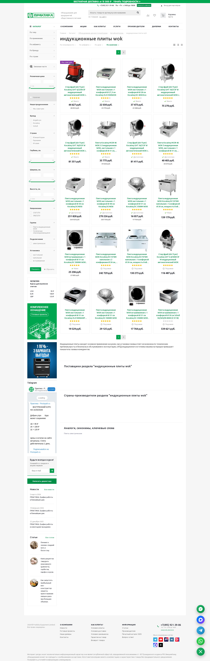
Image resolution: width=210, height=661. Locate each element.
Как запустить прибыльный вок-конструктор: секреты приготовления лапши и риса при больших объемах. (47, 591)
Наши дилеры (65, 634)
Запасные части (38, 66)
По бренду (34, 50)
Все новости (49, 489)
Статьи (125, 628)
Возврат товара (98, 640)
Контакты (174, 26)
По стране (34, 56)
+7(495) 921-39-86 (107, 5)
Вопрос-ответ (128, 637)
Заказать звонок (144, 5)
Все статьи (50, 537)
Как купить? (100, 26)
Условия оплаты (97, 628)
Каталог (37, 26)
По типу (33, 32)
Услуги (116, 26)
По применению (36, 38)
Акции (83, 26)
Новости (63, 628)
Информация (129, 625)
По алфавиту (35, 44)
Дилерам (156, 26)
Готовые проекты (67, 631)
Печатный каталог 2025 (132, 634)
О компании (66, 26)
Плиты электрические (73, 433)
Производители (136, 26)
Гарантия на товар (98, 637)
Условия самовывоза (99, 634)
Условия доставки (98, 631)
